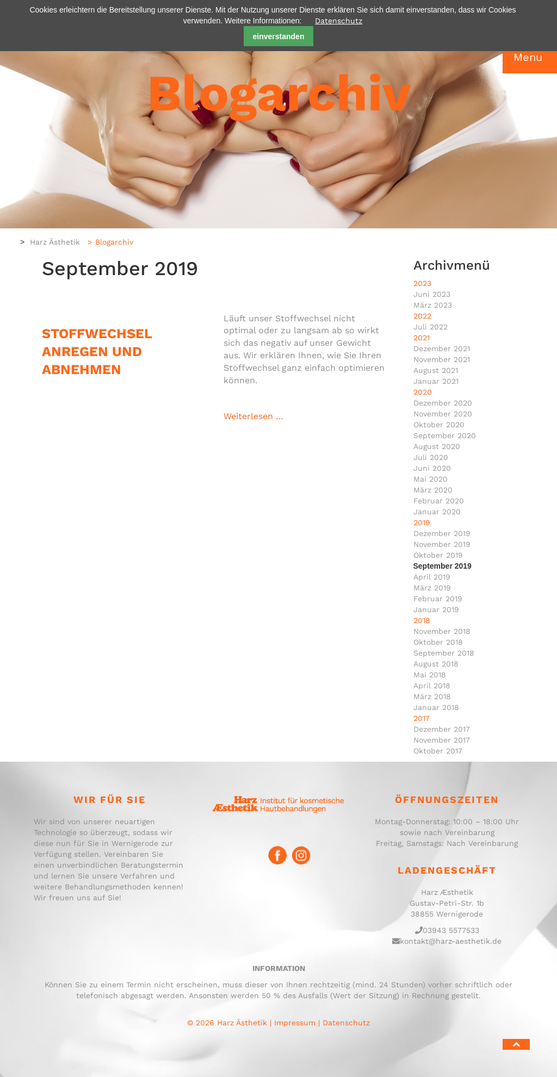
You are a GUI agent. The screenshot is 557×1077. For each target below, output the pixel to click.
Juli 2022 (430, 326)
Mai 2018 (429, 674)
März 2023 (432, 305)
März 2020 (433, 489)
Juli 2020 (430, 457)
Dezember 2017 (441, 729)
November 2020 (442, 413)
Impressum (294, 1022)
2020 (422, 392)
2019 (421, 522)
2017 (421, 718)
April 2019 (431, 576)
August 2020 (436, 446)
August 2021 (435, 370)
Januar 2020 (437, 511)
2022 (422, 316)
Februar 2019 (437, 598)
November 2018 (442, 631)
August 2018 (436, 663)
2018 (421, 620)
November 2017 (441, 740)
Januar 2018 (436, 707)
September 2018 (443, 653)
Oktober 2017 (437, 750)
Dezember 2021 (441, 348)
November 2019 (442, 544)
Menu (527, 57)
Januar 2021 (436, 381)
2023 (422, 283)
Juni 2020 (432, 468)
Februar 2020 (438, 500)
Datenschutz (338, 20)
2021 (421, 337)
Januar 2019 (436, 609)
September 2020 (444, 435)
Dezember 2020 (442, 403)
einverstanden (279, 36)
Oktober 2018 (438, 642)
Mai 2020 (430, 479)
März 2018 (432, 696)
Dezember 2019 (442, 533)
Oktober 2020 (439, 424)
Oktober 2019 (438, 555)
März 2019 (432, 587)
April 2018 (431, 685)
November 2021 (441, 359)
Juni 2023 (431, 294)
